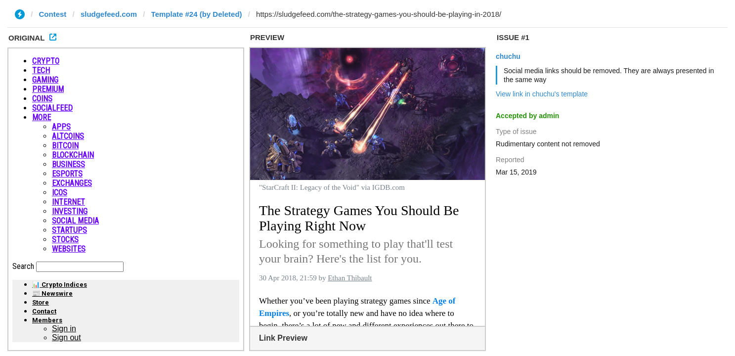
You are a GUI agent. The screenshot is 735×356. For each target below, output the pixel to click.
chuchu (508, 56)
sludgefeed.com (109, 14)
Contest (53, 14)
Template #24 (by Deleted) (196, 14)
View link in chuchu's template (542, 94)
